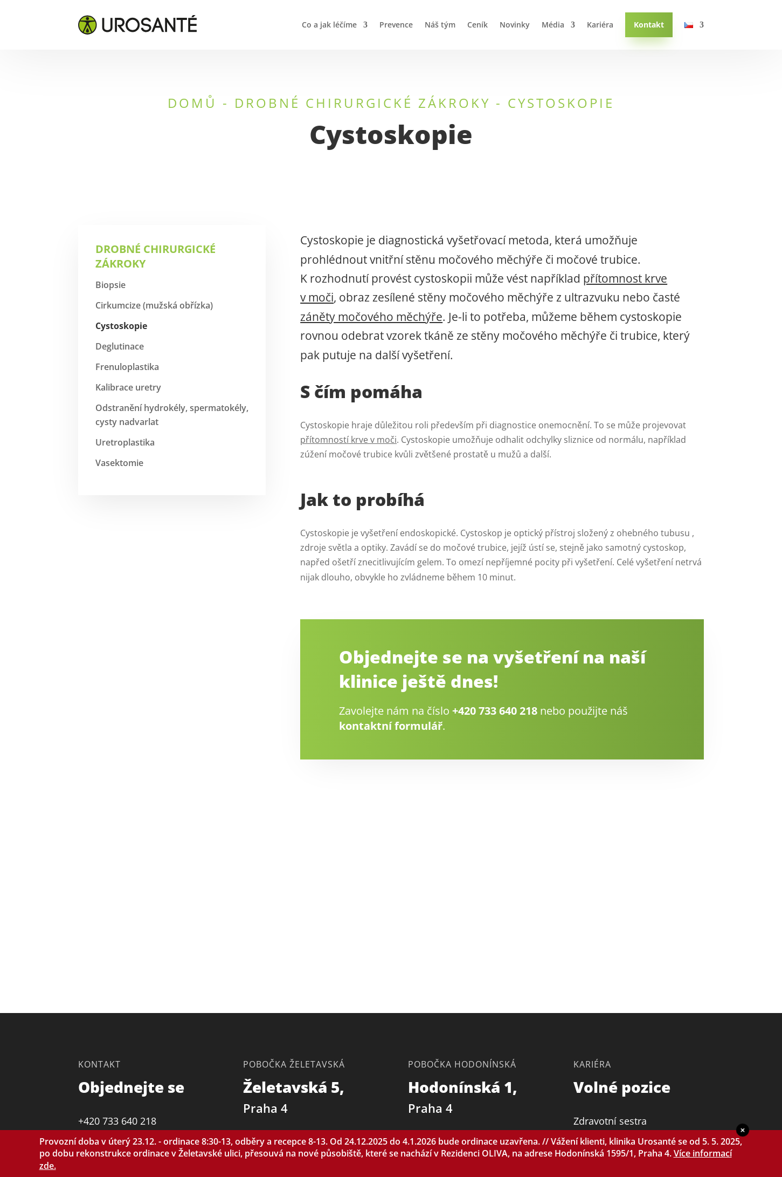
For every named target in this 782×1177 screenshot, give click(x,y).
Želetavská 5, (295, 1096)
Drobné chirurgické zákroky (362, 103)
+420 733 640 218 (494, 710)
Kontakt (649, 24)
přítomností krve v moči (348, 440)
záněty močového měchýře (371, 316)
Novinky (515, 24)
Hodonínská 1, (464, 1096)
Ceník (477, 24)
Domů (192, 103)
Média (553, 24)
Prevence (396, 24)
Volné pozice (621, 1087)
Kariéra (600, 24)
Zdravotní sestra (610, 1120)
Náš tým (440, 24)
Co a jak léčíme (329, 24)
